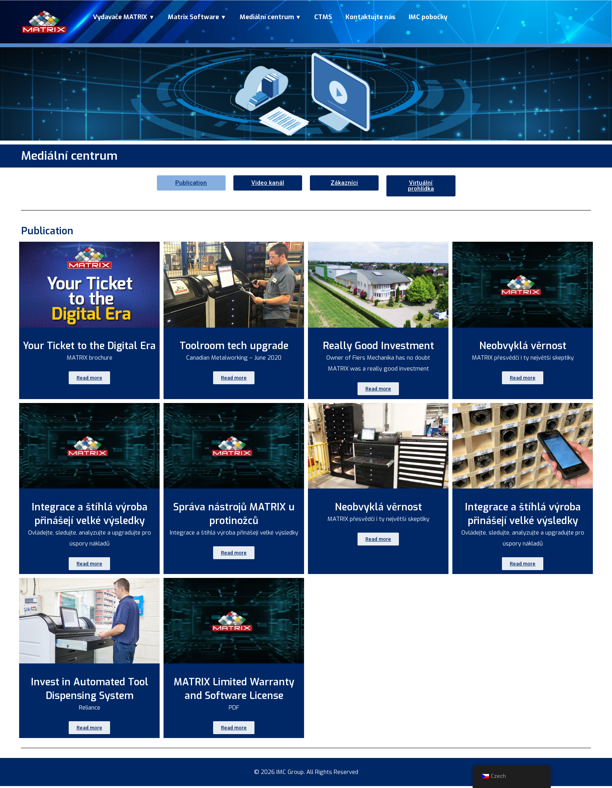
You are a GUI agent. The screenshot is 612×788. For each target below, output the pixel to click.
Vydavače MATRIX (121, 16)
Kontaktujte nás (370, 16)
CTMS (323, 16)
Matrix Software (194, 16)
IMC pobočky (428, 16)
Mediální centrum (267, 16)
